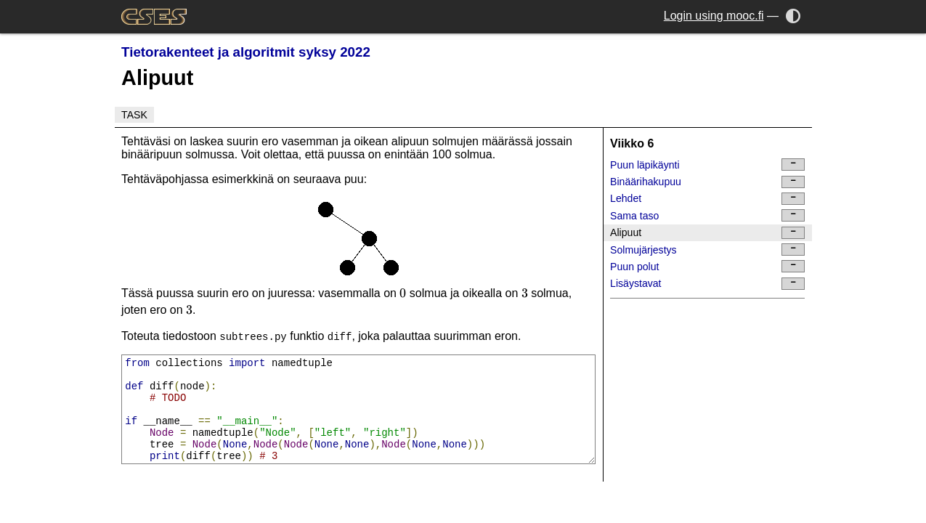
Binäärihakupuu (707, 182)
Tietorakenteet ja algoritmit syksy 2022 (245, 52)
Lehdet (707, 198)
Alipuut (707, 233)
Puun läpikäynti (707, 164)
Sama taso (707, 215)
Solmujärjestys (707, 249)
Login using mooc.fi (714, 15)
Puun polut (707, 266)
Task (134, 115)
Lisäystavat (707, 283)
